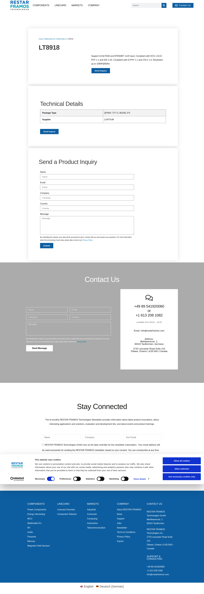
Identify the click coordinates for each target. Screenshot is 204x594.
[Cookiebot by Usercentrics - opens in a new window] (17, 589)
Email (42, 182)
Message (44, 214)
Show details (140, 589)
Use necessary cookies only (181, 586)
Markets (77, 5)
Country (44, 203)
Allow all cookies (182, 570)
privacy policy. (95, 461)
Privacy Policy (87, 240)
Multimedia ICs (49, 39)
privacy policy (81, 342)
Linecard (60, 5)
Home (41, 39)
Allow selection (181, 578)
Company (93, 5)
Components (41, 5)
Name (43, 172)
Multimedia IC (61, 39)
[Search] (164, 5)
